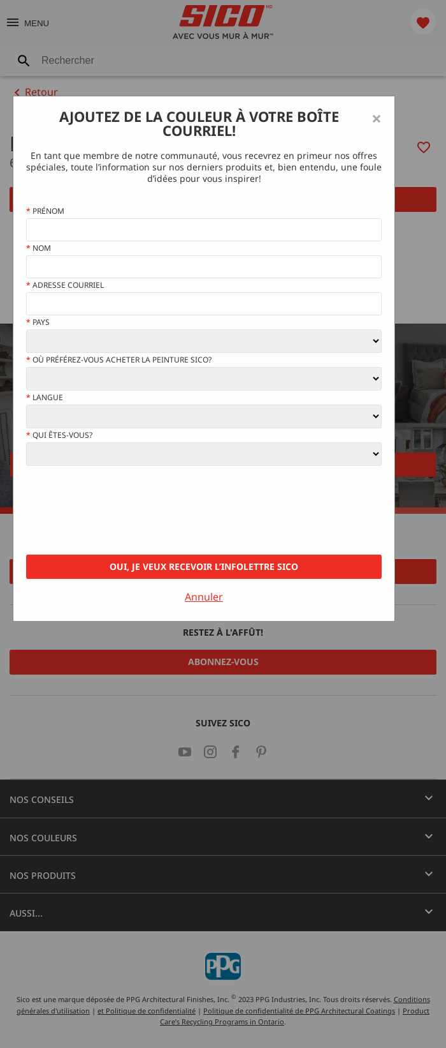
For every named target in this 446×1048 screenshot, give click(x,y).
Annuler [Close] (204, 597)
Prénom (45, 211)
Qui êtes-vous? (59, 435)
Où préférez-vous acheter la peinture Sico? (119, 360)
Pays (38, 322)
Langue (44, 397)
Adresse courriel (65, 285)
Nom (38, 248)
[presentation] (123, 510)
